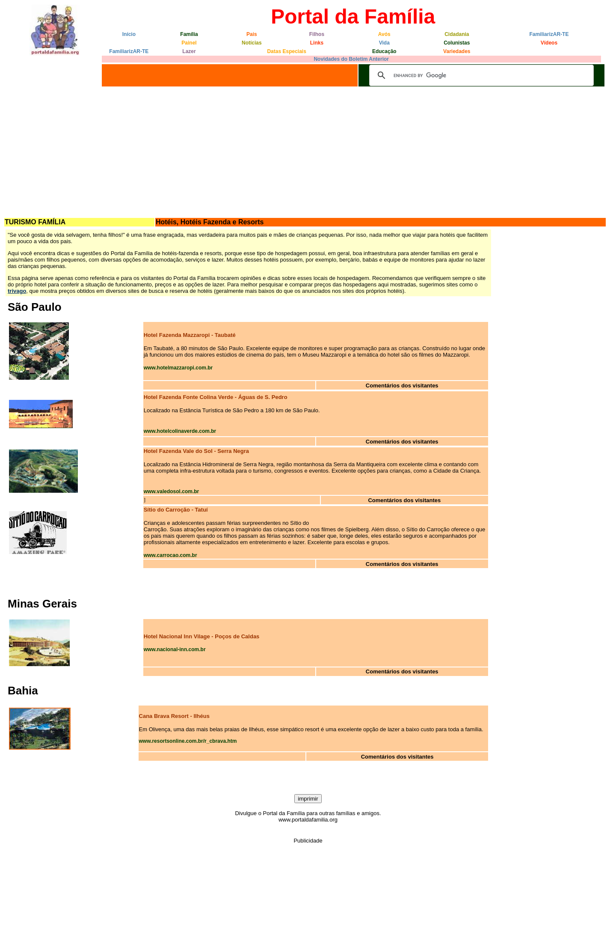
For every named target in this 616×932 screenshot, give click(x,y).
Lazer (188, 51)
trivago (17, 291)
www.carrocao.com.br (170, 555)
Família (189, 34)
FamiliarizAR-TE (549, 34)
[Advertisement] (308, 153)
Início (129, 34)
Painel (188, 43)
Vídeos (549, 43)
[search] (480, 75)
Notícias (252, 43)
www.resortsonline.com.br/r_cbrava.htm (188, 741)
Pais (251, 34)
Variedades (456, 51)
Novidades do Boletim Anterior (351, 59)
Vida (384, 43)
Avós (384, 34)
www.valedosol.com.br (171, 491)
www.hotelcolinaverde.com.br (180, 431)
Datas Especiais (286, 51)
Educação (384, 51)
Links (316, 43)
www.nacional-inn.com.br (175, 649)
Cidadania (456, 34)
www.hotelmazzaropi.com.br (178, 368)
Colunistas (457, 43)
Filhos (316, 34)
